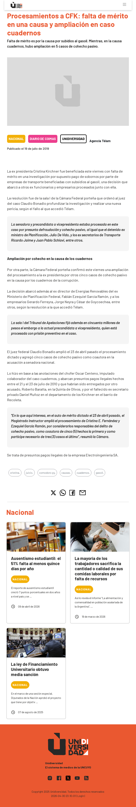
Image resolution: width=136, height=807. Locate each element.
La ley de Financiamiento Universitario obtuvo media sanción (34, 669)
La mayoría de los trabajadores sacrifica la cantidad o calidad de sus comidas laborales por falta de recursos (99, 568)
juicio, (29, 472)
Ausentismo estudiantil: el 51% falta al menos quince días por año (36, 563)
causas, (66, 472)
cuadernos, (83, 472)
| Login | (80, 795)
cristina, (15, 472)
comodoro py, (47, 472)
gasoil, (100, 472)
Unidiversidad (73, 139)
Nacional (16, 139)
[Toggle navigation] (124, 4)
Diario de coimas (43, 139)
